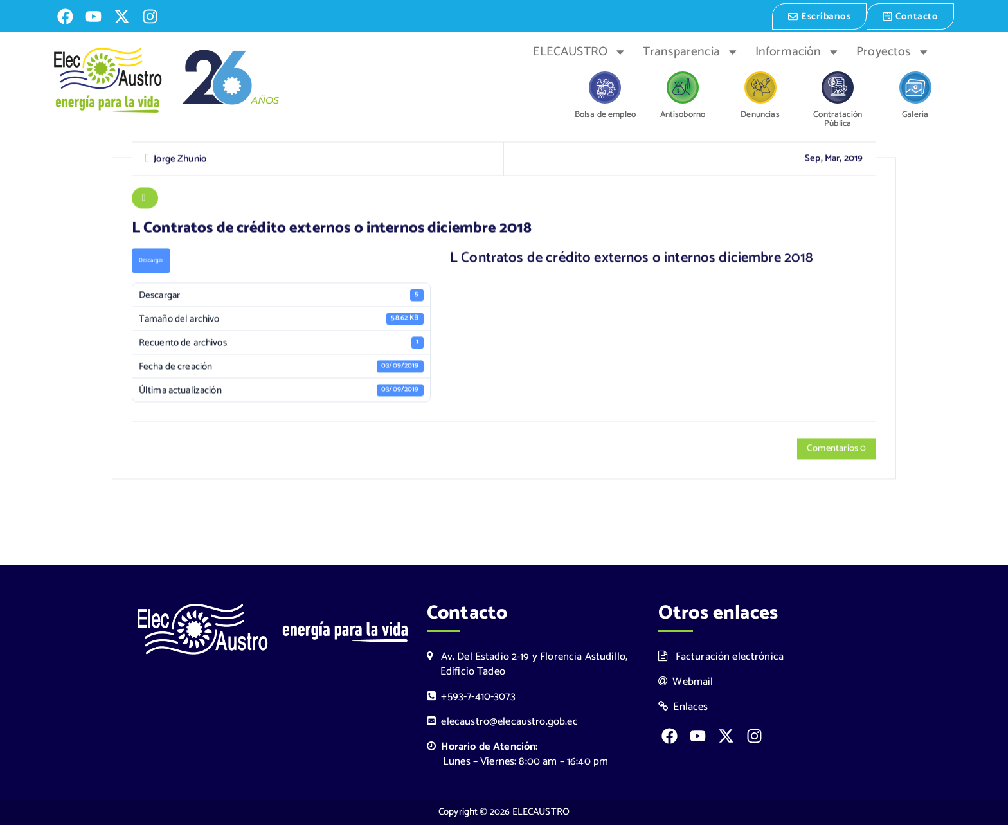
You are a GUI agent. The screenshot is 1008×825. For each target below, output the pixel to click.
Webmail (686, 681)
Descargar (151, 261)
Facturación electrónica (721, 656)
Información (797, 51)
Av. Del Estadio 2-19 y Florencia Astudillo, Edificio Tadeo (527, 664)
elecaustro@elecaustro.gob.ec (502, 721)
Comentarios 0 (836, 450)
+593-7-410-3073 (471, 696)
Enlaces (683, 707)
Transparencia (691, 51)
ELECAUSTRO (580, 51)
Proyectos (893, 51)
